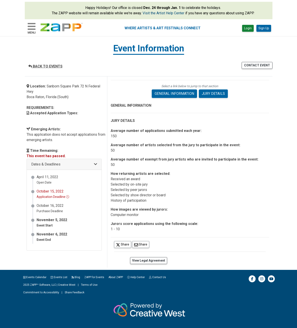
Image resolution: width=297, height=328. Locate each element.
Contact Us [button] (157, 277)
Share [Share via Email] (141, 244)
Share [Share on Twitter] (123, 244)
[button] (64, 164)
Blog (76, 277)
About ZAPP (115, 277)
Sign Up (263, 28)
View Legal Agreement (148, 260)
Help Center (136, 277)
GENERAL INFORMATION (174, 93)
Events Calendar (35, 277)
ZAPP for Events (94, 277)
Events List (59, 277)
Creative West (66, 284)
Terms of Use (89, 284)
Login (248, 28)
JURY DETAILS (213, 93)
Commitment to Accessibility (41, 292)
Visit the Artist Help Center (163, 13)
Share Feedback (74, 292)
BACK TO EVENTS (45, 66)
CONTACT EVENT (257, 65)
